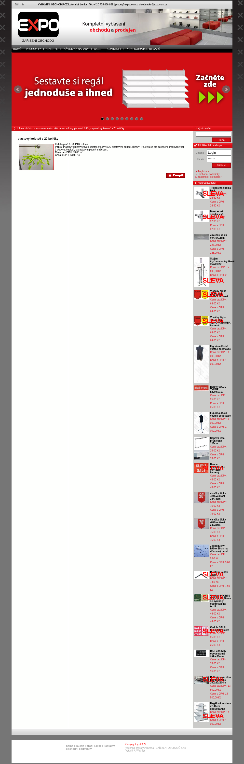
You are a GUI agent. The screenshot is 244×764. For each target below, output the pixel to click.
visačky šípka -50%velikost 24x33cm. (218, 496)
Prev (18, 89)
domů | (18, 48)
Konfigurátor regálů (142, 48)
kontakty (109, 745)
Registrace (203, 171)
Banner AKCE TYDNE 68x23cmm (218, 389)
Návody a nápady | (76, 48)
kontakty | (114, 48)
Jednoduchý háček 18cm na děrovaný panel (219, 549)
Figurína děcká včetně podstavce (220, 414)
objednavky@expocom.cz (153, 4)
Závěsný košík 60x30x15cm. (218, 236)
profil (89, 745)
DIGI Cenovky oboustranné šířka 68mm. (218, 654)
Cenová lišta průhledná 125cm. (217, 441)
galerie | (52, 48)
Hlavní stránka (25, 128)
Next (226, 89)
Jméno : (200, 152)
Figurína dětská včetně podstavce (220, 347)
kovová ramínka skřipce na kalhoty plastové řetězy (63, 128)
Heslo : (201, 159)
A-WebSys (140, 750)
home (69, 745)
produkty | (34, 48)
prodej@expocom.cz (126, 4)
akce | (98, 48)
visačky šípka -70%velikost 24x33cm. (218, 522)
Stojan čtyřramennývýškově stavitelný (222, 261)
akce (98, 745)
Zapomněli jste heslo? (209, 177)
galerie (80, 745)
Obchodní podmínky (209, 174)
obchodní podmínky (79, 748)
